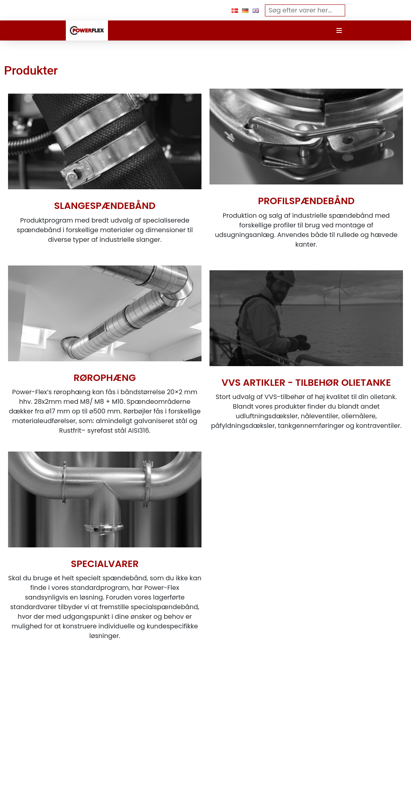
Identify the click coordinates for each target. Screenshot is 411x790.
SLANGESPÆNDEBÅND (105, 205)
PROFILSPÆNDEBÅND (306, 200)
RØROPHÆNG (104, 377)
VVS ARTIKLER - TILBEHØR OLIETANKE (306, 382)
